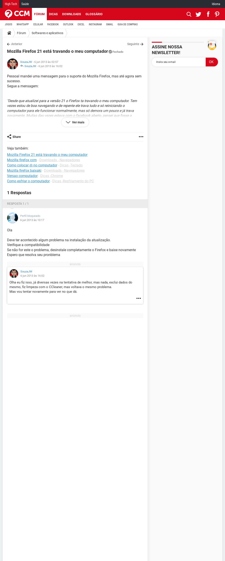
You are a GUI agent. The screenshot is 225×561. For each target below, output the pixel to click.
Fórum (39, 14)
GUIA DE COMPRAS (128, 24)
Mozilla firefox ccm (22, 160)
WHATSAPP (23, 24)
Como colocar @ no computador (32, 165)
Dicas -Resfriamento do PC (73, 181)
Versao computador (22, 176)
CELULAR (38, 24)
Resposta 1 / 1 (18, 203)
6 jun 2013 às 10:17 (32, 220)
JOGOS (8, 24)
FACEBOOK (53, 24)
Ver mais (77, 122)
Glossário (94, 14)
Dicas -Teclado (71, 165)
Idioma (216, 4)
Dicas (53, 14)
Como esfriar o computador (28, 181)
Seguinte (133, 44)
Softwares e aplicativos (47, 33)
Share (17, 137)
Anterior (16, 44)
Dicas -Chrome (51, 176)
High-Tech (11, 4)
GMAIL (109, 24)
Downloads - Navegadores (59, 160)
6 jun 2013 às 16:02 (50, 66)
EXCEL (81, 24)
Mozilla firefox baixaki (24, 170)
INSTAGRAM (95, 24)
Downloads (71, 14)
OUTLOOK (68, 24)
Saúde (25, 4)
